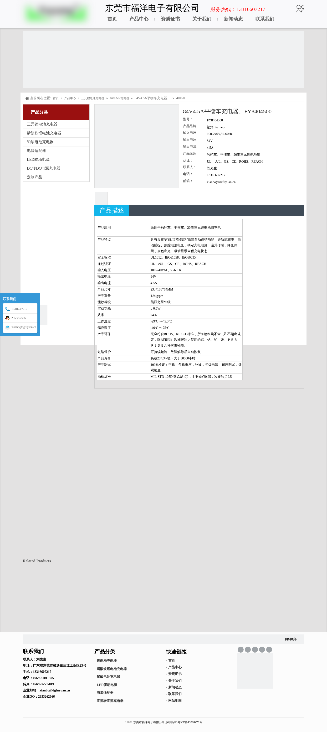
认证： (188, 160)
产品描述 (111, 210)
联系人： (189, 167)
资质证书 (170, 18)
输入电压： (191, 133)
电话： (188, 174)
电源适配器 (36, 151)
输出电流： (191, 146)
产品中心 (138, 18)
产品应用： (191, 153)
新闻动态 (233, 18)
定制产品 (34, 177)
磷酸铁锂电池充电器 (44, 133)
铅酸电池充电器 (40, 142)
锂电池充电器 (107, 661)
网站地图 (175, 700)
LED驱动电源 (38, 159)
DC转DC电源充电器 (43, 168)
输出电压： (191, 139)
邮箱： (188, 181)
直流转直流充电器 (110, 701)
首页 (112, 18)
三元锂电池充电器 (42, 124)
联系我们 (264, 18)
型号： (188, 119)
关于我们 (201, 18)
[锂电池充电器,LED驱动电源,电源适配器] (255, 671)
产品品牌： (191, 126)
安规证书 (175, 674)
